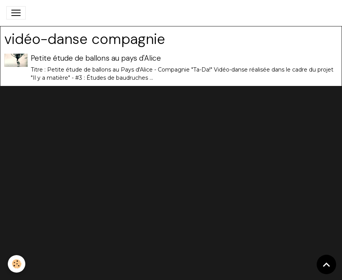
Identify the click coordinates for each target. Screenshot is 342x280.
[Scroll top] (326, 264)
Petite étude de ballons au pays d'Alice (96, 58)
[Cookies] (16, 264)
